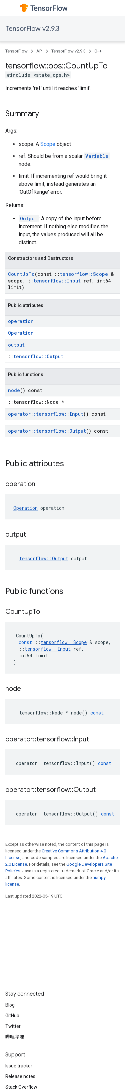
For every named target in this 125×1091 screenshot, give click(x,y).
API (39, 51)
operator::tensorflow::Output (47, 431)
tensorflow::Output (38, 356)
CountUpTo (21, 274)
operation (21, 321)
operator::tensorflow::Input (45, 414)
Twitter (13, 1026)
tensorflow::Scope (84, 274)
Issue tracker (18, 1065)
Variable (96, 156)
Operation (21, 333)
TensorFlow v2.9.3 (32, 29)
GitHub (12, 1015)
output (16, 345)
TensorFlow (16, 51)
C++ (98, 51)
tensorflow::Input (57, 280)
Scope (47, 144)
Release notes (20, 1076)
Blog (10, 1005)
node (14, 390)
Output (28, 218)
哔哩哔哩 (14, 1036)
